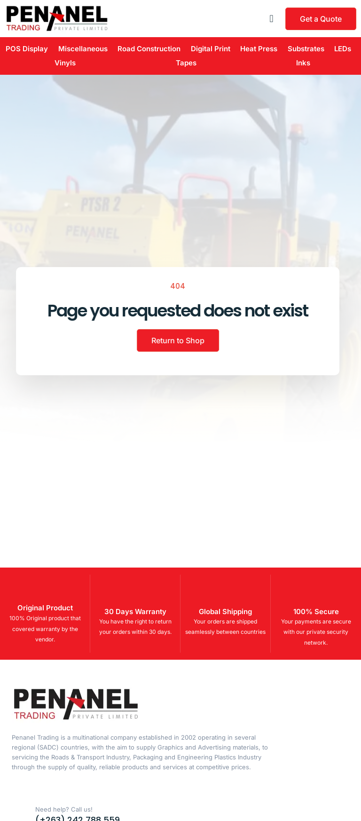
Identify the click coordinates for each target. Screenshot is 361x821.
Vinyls (65, 62)
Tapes (186, 62)
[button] (271, 18)
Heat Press (258, 48)
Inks (303, 62)
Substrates (306, 48)
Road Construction (149, 48)
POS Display (27, 48)
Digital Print (210, 48)
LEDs (342, 48)
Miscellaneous (83, 48)
